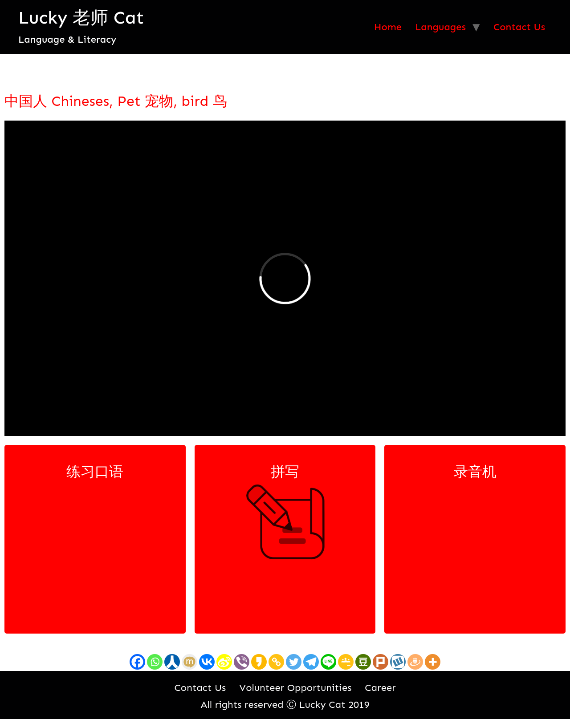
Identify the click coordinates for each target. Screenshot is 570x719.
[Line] (328, 662)
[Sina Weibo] (224, 662)
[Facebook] (137, 662)
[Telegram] (311, 662)
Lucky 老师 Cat (81, 17)
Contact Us (519, 27)
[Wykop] (398, 662)
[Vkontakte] (207, 662)
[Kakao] (259, 662)
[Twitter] (293, 662)
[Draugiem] (415, 662)
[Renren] (172, 662)
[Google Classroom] (346, 662)
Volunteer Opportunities (295, 688)
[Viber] (241, 662)
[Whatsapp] (155, 662)
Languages (440, 27)
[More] (432, 662)
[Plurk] (380, 662)
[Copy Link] (276, 662)
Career (380, 688)
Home (388, 27)
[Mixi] (189, 662)
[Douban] (363, 662)
